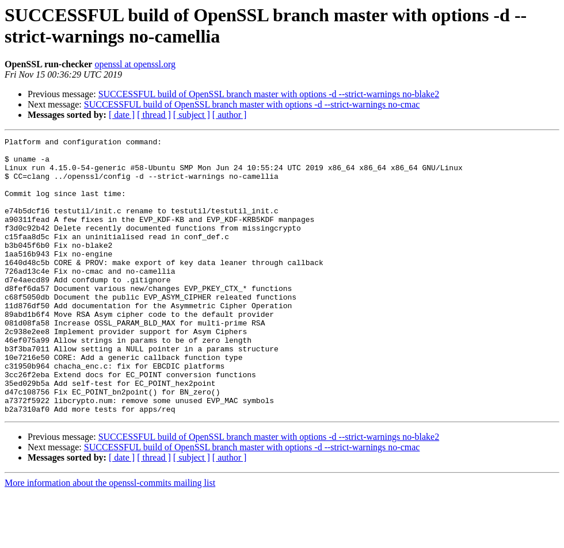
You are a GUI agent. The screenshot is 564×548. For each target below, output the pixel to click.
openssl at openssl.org (135, 64)
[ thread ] (154, 115)
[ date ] (122, 115)
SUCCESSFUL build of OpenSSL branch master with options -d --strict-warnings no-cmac (252, 104)
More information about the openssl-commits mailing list (110, 538)
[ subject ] (191, 115)
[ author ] (229, 115)
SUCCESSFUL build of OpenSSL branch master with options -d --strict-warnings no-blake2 (269, 94)
